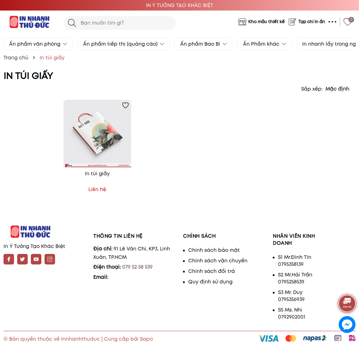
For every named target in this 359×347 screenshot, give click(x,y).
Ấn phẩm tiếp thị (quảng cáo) (123, 43)
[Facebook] (9, 259)
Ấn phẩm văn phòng (38, 43)
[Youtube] (36, 259)
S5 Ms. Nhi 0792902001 (291, 313)
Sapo (146, 338)
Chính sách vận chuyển (218, 260)
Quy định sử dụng (210, 281)
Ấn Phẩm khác (264, 43)
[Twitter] (22, 259)
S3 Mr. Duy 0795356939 (291, 296)
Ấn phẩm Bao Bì (203, 43)
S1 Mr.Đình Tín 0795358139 (294, 261)
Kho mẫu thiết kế (266, 22)
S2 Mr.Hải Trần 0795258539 (295, 278)
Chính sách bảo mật (214, 250)
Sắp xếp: (312, 89)
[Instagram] (50, 259)
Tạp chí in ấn (311, 22)
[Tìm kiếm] (72, 23)
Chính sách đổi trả (211, 271)
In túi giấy (97, 173)
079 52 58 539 (137, 266)
